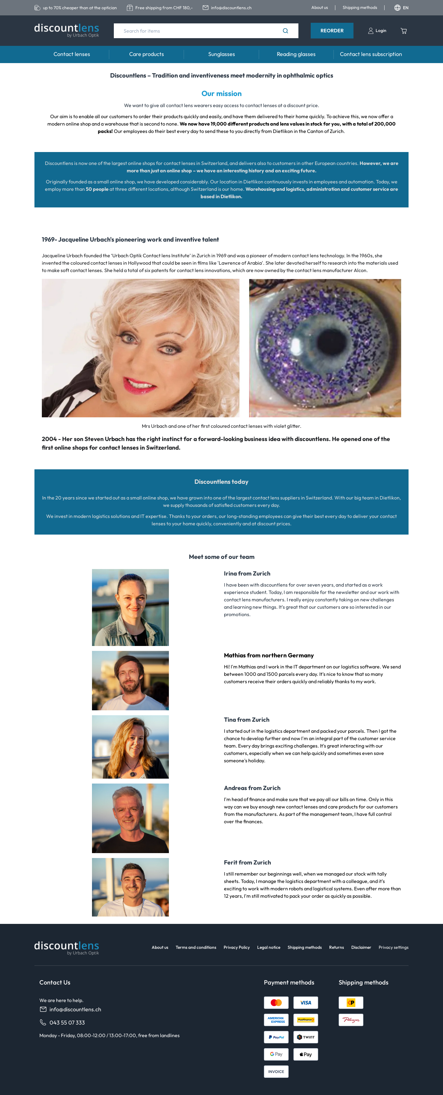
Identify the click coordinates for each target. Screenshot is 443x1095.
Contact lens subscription (371, 54)
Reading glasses (296, 54)
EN (401, 8)
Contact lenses (72, 54)
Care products (146, 54)
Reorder (332, 30)
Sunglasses (221, 54)
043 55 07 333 (62, 1022)
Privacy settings (394, 947)
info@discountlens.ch (70, 1009)
